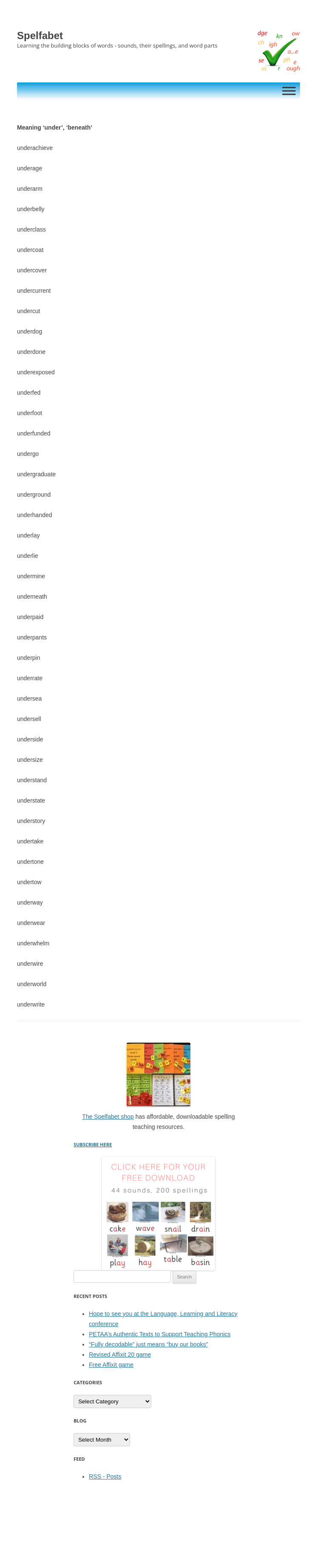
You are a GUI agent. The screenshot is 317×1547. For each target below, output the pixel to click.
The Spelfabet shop (107, 1116)
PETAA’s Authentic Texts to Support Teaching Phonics (159, 1334)
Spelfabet (40, 35)
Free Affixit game (111, 1364)
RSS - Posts (105, 1476)
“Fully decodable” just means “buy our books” (148, 1344)
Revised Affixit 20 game (120, 1354)
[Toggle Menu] (289, 91)
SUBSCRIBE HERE (93, 1144)
